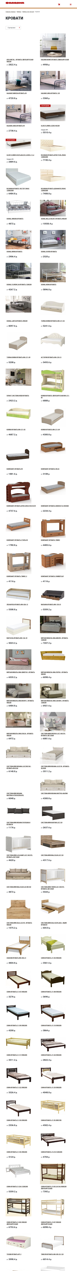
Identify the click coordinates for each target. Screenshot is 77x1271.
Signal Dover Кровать (49, 251)
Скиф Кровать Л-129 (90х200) (51, 1087)
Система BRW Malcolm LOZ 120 (52, 855)
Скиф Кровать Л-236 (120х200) (17, 1186)
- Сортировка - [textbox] (11, 27)
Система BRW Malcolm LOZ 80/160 (19, 887)
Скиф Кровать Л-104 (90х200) (51, 958)
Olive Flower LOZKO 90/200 (50, 125)
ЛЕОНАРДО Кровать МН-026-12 (17, 604)
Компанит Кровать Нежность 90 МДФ (55, 506)
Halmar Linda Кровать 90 (16, 125)
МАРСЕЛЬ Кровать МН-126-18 (17, 638)
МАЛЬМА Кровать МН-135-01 (51, 604)
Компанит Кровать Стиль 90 (17, 540)
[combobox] (13, 27)
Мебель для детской (28, 11)
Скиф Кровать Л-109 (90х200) (17, 1025)
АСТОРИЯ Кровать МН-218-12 (51, 357)
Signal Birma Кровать (14, 251)
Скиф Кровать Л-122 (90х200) (17, 1087)
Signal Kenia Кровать (48, 284)
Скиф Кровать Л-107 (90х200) (17, 991)
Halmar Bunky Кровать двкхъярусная (55, 59)
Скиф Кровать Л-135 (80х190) (51, 1120)
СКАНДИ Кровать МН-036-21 (16, 958)
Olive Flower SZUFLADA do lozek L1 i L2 (20, 155)
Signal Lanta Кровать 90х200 (17, 321)
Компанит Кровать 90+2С (50, 469)
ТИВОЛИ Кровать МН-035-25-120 (52, 1254)
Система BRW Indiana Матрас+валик (54, 793)
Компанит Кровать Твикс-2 (17, 576)
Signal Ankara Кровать (15, 218)
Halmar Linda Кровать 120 (50, 93)
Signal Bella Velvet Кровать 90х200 (54, 218)
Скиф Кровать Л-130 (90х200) (17, 1120)
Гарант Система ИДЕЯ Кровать (18, 395)
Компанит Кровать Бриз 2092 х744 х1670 (21, 506)
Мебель (19, 11)
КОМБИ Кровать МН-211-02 (16, 429)
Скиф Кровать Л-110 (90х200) (51, 1025)
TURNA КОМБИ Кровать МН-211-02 (53, 321)
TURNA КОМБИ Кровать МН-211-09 (18, 357)
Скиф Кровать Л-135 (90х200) (17, 1152)
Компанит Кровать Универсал (52, 576)
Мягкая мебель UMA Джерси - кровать (21, 672)
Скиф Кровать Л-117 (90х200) (17, 1055)
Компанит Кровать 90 (15, 469)
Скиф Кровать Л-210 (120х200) (51, 1152)
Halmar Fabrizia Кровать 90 (17, 93)
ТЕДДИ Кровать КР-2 (14, 1254)
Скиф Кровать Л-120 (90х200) (51, 1055)
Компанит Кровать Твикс (50, 540)
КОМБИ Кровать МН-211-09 (50, 429)
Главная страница (10, 11)
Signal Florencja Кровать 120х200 (19, 284)
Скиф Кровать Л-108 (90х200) (51, 991)
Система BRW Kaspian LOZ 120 (51, 822)
